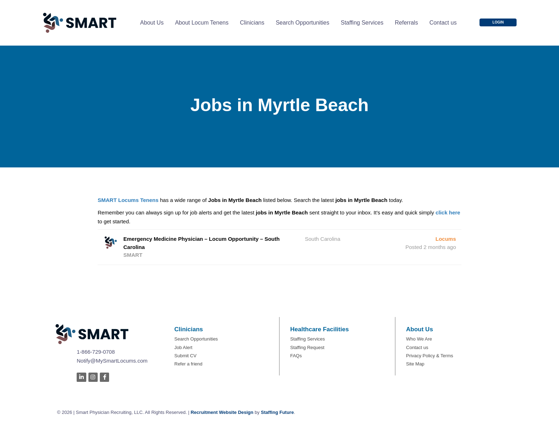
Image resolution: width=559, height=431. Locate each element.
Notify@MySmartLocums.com (112, 361)
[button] (498, 22)
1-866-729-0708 (96, 352)
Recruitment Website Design (222, 412)
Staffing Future (277, 412)
